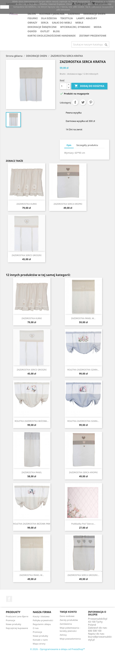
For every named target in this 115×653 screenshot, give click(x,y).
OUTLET (44, 31)
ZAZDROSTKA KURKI (26, 203)
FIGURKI (33, 18)
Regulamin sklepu (42, 624)
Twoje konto (68, 611)
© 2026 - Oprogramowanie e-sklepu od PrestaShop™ (57, 649)
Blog (56, 31)
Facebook (9, 599)
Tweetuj (83, 102)
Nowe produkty (13, 624)
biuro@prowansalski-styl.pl (100, 638)
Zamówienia (66, 623)
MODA (97, 27)
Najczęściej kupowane (17, 628)
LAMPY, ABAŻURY (86, 18)
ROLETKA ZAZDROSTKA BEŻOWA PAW (31, 523)
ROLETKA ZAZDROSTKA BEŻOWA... (32, 421)
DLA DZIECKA (49, 18)
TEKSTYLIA (66, 18)
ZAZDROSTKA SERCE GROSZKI (26, 255)
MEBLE (79, 22)
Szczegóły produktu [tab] (87, 145)
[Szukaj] (90, 44)
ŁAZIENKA (74, 14)
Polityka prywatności (43, 620)
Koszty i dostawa (41, 616)
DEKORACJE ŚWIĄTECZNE (42, 27)
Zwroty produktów (69, 620)
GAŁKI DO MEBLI (62, 22)
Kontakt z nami (40, 639)
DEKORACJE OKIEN (94, 14)
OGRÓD (32, 31)
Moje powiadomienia (70, 638)
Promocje (10, 620)
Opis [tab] (68, 145)
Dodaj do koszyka (89, 86)
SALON (32, 14)
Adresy (63, 634)
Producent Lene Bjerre (17, 616)
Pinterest (91, 102)
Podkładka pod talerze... (83, 523)
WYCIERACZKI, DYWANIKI (75, 27)
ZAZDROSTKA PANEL (32, 472)
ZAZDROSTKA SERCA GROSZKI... (83, 575)
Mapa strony (39, 643)
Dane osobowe (67, 616)
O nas (36, 628)
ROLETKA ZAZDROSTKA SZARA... (83, 369)
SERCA (44, 22)
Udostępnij (75, 102)
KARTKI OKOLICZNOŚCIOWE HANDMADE (52, 35)
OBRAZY (32, 22)
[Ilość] (63, 86)
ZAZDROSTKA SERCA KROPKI (68, 203)
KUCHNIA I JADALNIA (51, 14)
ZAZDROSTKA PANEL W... (83, 318)
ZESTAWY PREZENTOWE (92, 35)
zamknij (4, 7)
